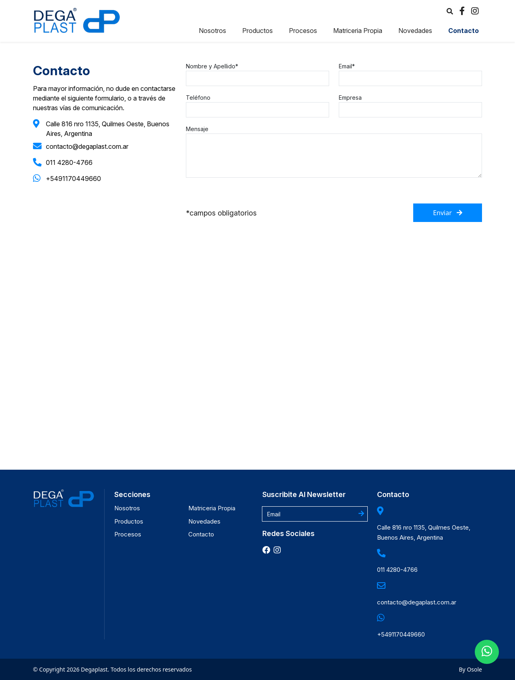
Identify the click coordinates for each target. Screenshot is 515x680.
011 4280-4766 (69, 162)
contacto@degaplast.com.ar (87, 146)
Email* (347, 66)
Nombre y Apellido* (212, 66)
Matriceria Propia (357, 31)
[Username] (315, 514)
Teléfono (198, 97)
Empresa (350, 97)
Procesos (303, 31)
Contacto (463, 31)
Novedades (415, 31)
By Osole (470, 669)
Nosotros (212, 31)
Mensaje (197, 128)
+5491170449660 (73, 179)
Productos (257, 31)
